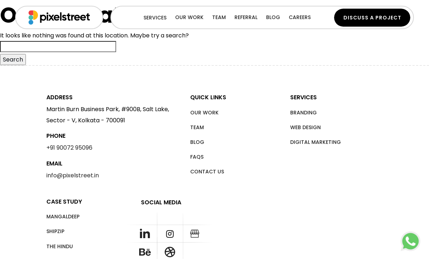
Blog (197, 142)
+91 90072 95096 (69, 148)
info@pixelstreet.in (72, 175)
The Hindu (59, 246)
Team (197, 127)
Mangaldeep (62, 216)
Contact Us (207, 171)
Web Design (305, 127)
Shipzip (55, 231)
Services (154, 17)
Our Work (204, 112)
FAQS (197, 156)
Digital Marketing (315, 142)
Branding (303, 112)
